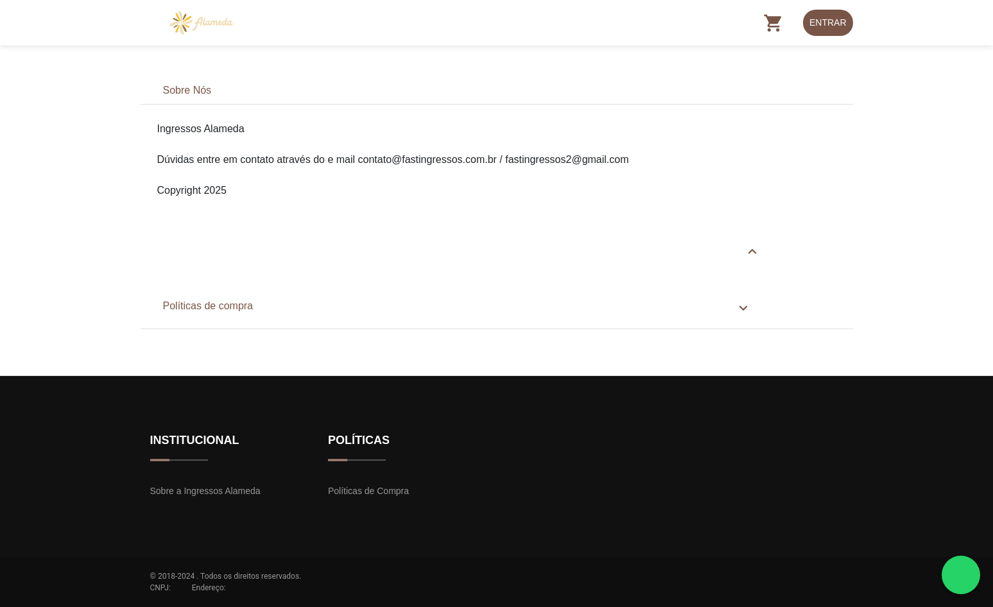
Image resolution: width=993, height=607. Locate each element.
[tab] (497, 90)
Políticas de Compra (368, 491)
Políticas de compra (208, 305)
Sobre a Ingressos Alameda (205, 491)
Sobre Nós (187, 90)
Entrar (828, 22)
